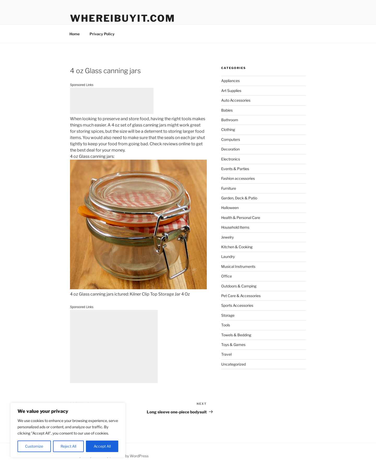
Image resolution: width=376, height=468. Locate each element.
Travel (226, 354)
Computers (230, 139)
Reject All (68, 446)
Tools (225, 325)
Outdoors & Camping (238, 286)
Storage (227, 315)
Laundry (228, 256)
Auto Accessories (235, 100)
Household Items (235, 227)
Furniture (228, 188)
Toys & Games (233, 344)
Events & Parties (235, 168)
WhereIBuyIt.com (122, 18)
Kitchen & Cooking (236, 247)
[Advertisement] (112, 101)
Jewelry (227, 237)
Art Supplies (231, 90)
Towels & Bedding (236, 335)
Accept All (102, 446)
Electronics (230, 159)
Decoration (230, 149)
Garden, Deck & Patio (239, 198)
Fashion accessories (238, 178)
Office (226, 276)
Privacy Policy (102, 34)
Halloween (230, 207)
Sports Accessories (237, 305)
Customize (34, 446)
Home (74, 34)
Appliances (230, 80)
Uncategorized (233, 364)
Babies (227, 110)
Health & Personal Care (240, 217)
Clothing (228, 129)
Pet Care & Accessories (241, 295)
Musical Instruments (238, 266)
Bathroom (229, 120)
